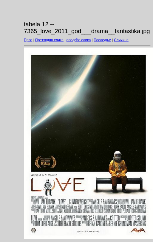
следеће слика (79, 40)
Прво (28, 40)
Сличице (121, 40)
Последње (102, 40)
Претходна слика (49, 40)
